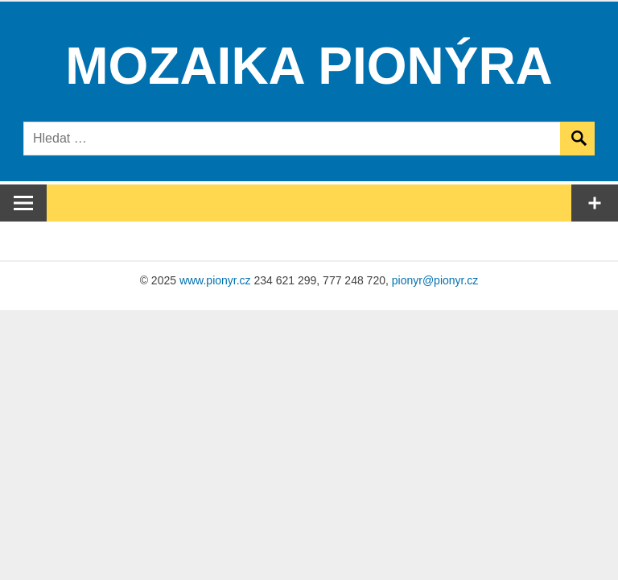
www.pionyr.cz (215, 280)
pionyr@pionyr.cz (435, 280)
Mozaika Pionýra (309, 66)
